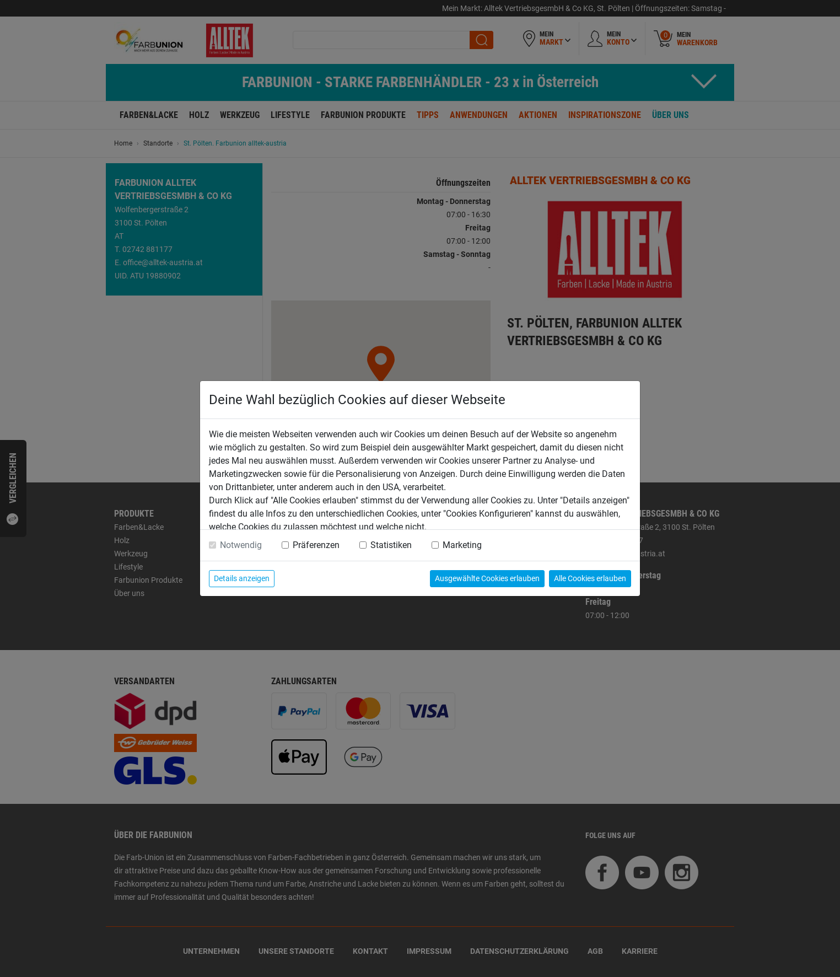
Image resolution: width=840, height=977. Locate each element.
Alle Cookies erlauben (590, 578)
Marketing (462, 545)
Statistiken (391, 545)
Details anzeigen (242, 578)
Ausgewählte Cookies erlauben (487, 578)
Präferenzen (316, 545)
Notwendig (241, 545)
